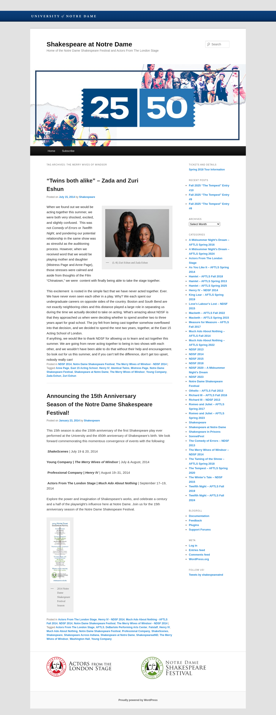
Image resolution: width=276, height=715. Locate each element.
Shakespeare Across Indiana (81, 635)
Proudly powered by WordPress (137, 700)
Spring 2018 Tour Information (207, 169)
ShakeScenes (160, 631)
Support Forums (200, 529)
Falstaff (153, 627)
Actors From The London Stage (77, 619)
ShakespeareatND (147, 635)
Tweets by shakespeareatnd (206, 574)
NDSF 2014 (65, 364)
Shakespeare (87, 197)
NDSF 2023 (196, 376)
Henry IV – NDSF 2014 (203, 290)
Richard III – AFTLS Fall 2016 (208, 395)
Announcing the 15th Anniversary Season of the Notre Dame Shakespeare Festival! (99, 404)
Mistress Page (139, 368)
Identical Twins (120, 368)
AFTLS (100, 627)
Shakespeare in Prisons (205, 431)
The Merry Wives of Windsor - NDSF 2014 (141, 364)
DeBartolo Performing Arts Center (126, 627)
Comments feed (199, 554)
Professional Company (136, 631)
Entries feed (197, 550)
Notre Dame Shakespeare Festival (94, 364)
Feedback (195, 520)
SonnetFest (196, 436)
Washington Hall (80, 638)
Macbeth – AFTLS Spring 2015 (209, 317)
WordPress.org (199, 559)
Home (51, 151)
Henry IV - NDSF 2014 (111, 619)
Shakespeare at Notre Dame (89, 44)
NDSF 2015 (196, 358)
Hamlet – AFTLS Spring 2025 (208, 285)
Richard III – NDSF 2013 (204, 399)
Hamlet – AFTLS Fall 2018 (206, 276)
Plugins (194, 525)
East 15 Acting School (84, 368)
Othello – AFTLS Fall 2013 (206, 390)
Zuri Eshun (69, 375)
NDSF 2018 (196, 363)
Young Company (156, 371)
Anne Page (62, 368)
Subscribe (68, 151)
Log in (193, 545)
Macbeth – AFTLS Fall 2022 (207, 313)
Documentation (199, 516)
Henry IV (104, 368)
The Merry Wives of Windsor (127, 371)
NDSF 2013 (196, 349)
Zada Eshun (54, 375)
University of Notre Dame (63, 16)
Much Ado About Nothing (62, 631)
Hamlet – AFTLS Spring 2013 (208, 281)
